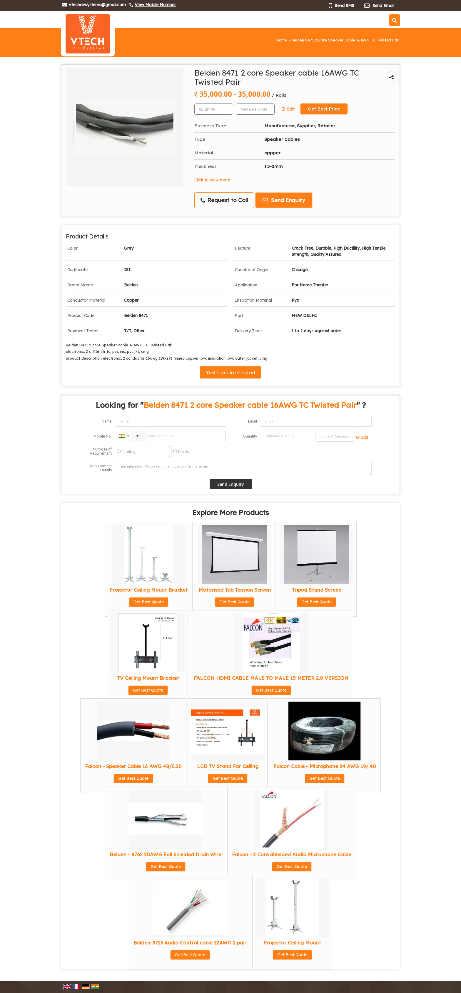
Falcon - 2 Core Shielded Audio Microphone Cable (291, 854)
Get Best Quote (148, 602)
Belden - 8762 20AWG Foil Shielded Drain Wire (165, 854)
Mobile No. (102, 436)
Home (281, 40)
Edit (288, 108)
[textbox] (255, 109)
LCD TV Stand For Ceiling (227, 766)
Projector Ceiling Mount (292, 942)
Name (107, 421)
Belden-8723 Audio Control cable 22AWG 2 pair (189, 942)
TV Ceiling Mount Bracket (148, 678)
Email (252, 421)
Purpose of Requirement (101, 451)
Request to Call (224, 200)
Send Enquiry (284, 200)
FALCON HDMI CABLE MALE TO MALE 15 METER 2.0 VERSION (271, 678)
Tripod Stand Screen (316, 590)
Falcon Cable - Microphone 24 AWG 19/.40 (324, 766)
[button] (155, 4)
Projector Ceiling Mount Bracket (148, 590)
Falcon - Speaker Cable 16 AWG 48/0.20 (133, 766)
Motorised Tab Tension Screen (234, 590)
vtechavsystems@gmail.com (97, 4)
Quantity (250, 436)
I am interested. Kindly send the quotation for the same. (243, 468)
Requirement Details (101, 468)
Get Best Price (324, 109)
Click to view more (212, 179)
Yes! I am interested (230, 372)
